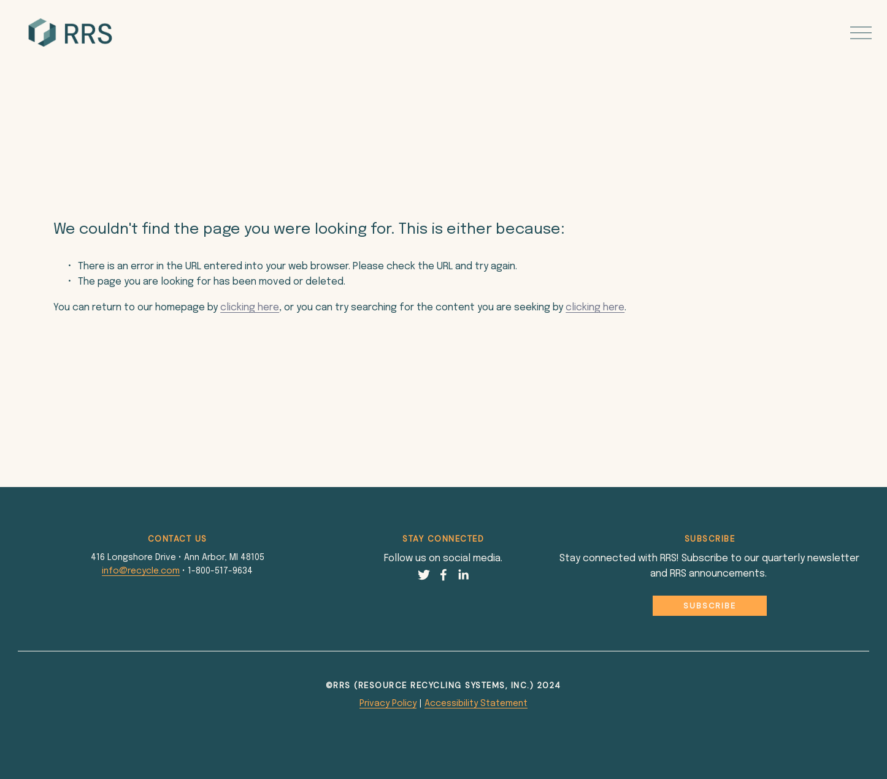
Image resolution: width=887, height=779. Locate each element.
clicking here (249, 307)
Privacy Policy (388, 703)
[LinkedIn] (463, 575)
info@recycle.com (141, 571)
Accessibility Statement (476, 703)
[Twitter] (424, 575)
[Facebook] (443, 575)
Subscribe (709, 606)
